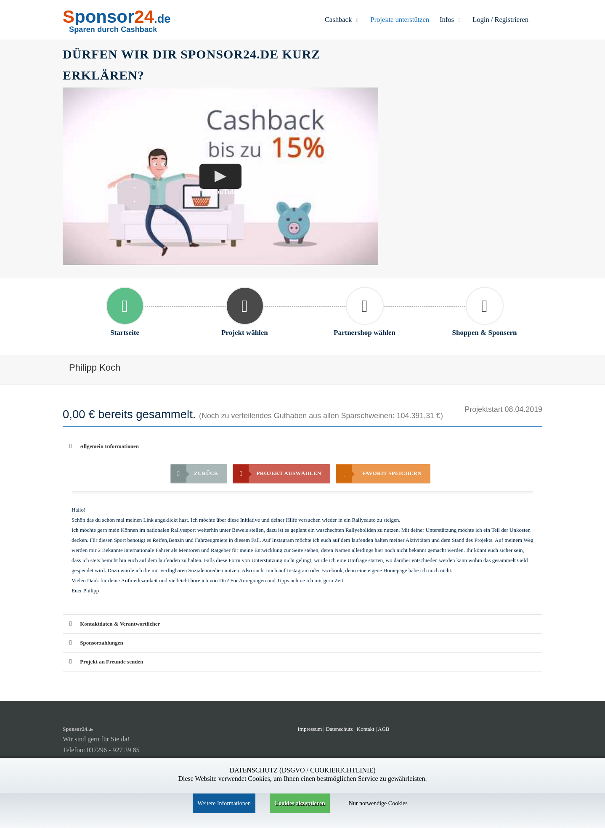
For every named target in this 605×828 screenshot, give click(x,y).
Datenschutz (339, 729)
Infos (451, 20)
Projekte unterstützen (399, 20)
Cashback (342, 20)
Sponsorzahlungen (96, 643)
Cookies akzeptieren (299, 803)
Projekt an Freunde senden (106, 661)
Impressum (310, 729)
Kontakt (366, 729)
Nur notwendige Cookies (378, 803)
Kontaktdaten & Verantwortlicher (114, 624)
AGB (383, 729)
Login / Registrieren (500, 20)
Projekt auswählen (277, 473)
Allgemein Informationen (104, 446)
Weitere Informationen (224, 803)
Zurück (194, 473)
